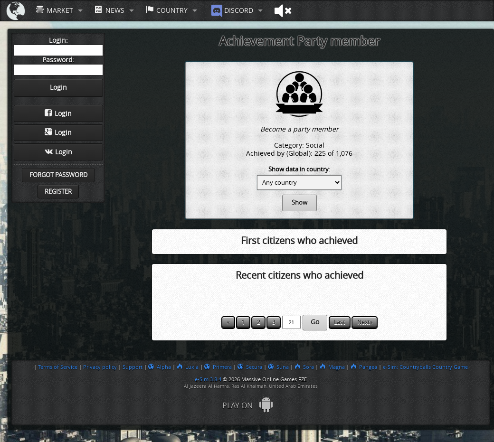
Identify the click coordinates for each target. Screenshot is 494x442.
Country (167, 10)
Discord (231, 11)
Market (54, 10)
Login (58, 113)
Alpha (159, 367)
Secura (250, 367)
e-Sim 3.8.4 (208, 379)
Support (132, 367)
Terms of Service (57, 367)
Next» (364, 322)
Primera (218, 367)
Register (58, 191)
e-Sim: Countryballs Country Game (425, 367)
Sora (304, 367)
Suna (278, 367)
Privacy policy (100, 367)
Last (339, 322)
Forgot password (58, 175)
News (109, 10)
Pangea (364, 367)
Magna (332, 367)
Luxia (188, 367)
